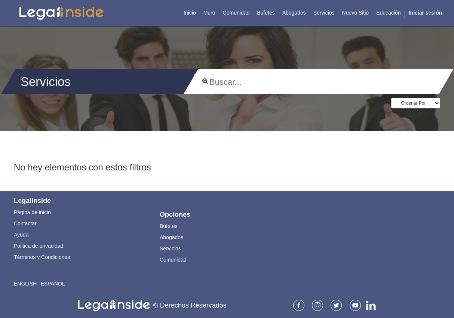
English (25, 284)
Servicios (170, 248)
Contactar (25, 223)
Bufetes (168, 226)
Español (52, 284)
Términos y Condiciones (42, 257)
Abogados (171, 237)
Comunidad (173, 260)
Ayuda (21, 235)
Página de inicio (32, 212)
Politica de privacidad (38, 246)
